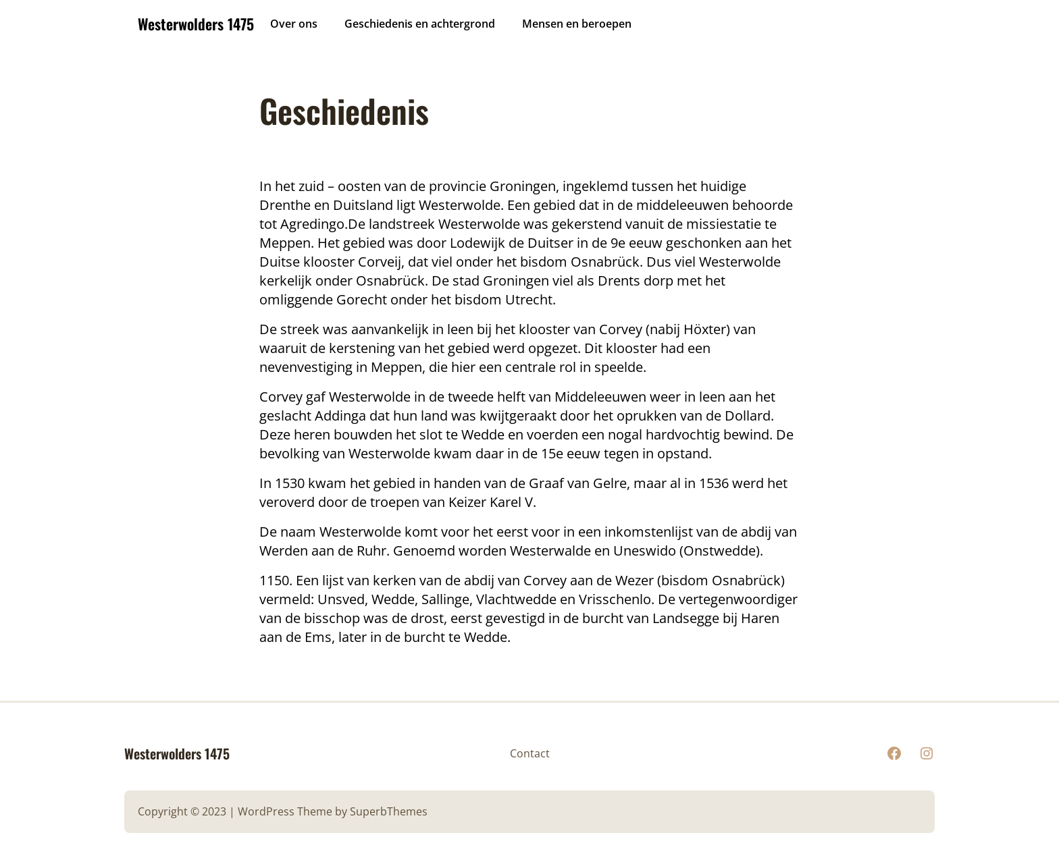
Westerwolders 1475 (196, 23)
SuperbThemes (389, 811)
